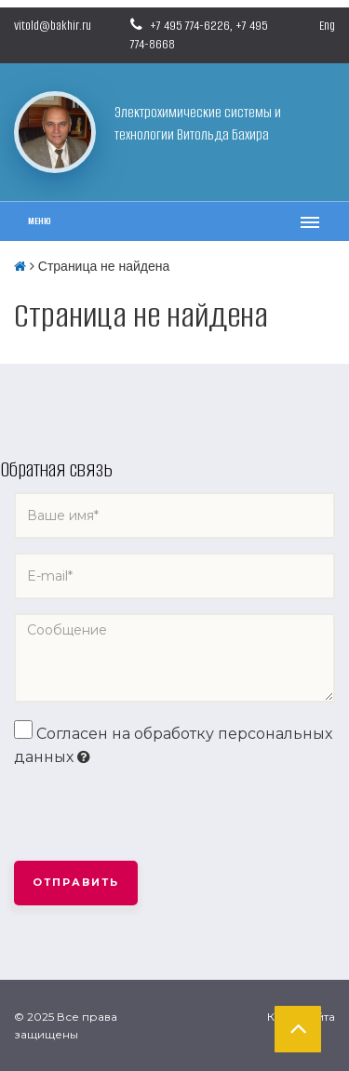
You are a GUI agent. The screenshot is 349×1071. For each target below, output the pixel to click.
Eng (327, 25)
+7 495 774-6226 (190, 25)
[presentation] (155, 815)
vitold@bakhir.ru (52, 25)
